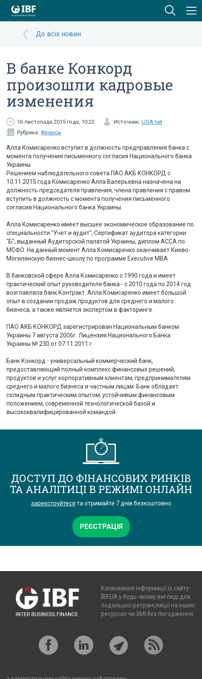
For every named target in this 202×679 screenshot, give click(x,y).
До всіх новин (58, 34)
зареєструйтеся (53, 503)
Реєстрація (101, 526)
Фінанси (50, 132)
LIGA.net (151, 122)
